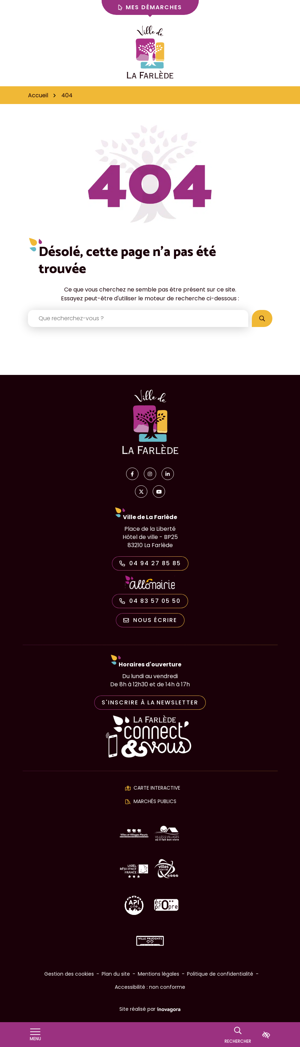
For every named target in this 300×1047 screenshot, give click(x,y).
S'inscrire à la (150, 702)
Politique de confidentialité (220, 973)
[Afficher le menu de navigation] (35, 1035)
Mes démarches (150, 7)
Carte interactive (157, 787)
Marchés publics (155, 801)
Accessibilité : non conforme (150, 987)
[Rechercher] (238, 1034)
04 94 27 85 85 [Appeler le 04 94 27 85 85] (150, 563)
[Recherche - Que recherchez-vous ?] (138, 318)
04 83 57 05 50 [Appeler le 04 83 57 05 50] (150, 601)
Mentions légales (158, 973)
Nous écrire (150, 620)
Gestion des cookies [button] (69, 973)
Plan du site (116, 973)
